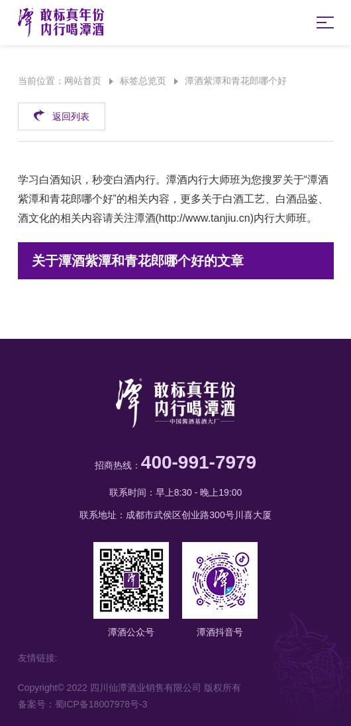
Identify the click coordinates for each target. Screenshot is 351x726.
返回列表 (61, 115)
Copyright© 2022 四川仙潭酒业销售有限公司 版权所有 (129, 687)
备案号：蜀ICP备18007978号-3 (83, 704)
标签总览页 (143, 80)
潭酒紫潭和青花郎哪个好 (236, 80)
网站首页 (82, 80)
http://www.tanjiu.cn (204, 218)
